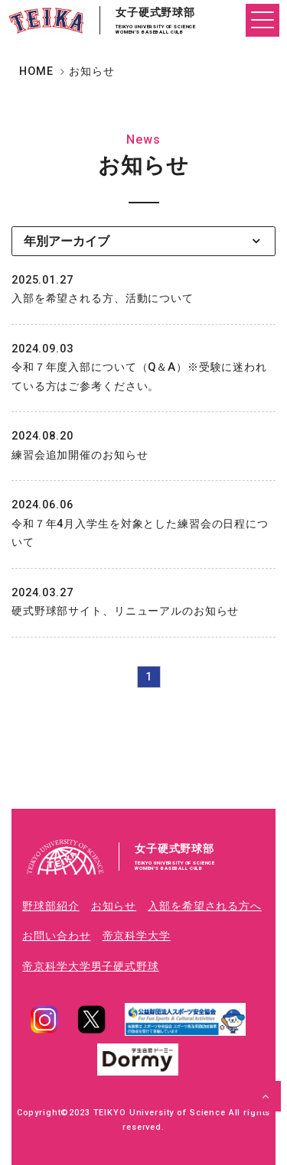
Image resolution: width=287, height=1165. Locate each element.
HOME (36, 71)
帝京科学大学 (137, 936)
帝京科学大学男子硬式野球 (90, 966)
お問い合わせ (56, 936)
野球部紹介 (50, 906)
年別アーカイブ (66, 241)
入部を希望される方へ (205, 906)
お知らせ (113, 906)
